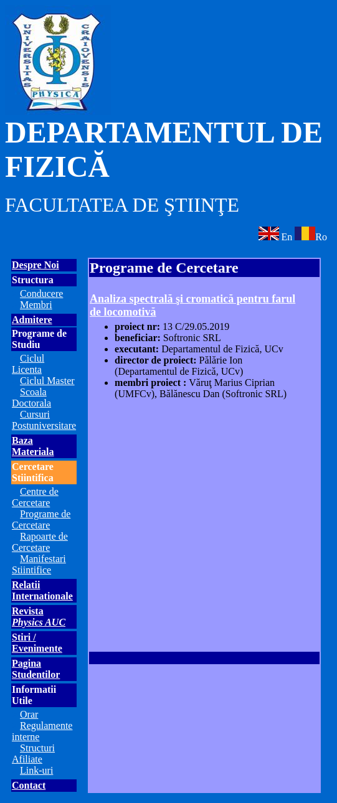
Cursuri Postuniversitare (44, 420)
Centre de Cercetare (35, 497)
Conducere (41, 293)
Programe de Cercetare (41, 519)
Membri (36, 304)
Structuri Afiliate (33, 753)
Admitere (32, 319)
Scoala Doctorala (31, 397)
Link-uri (36, 770)
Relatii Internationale (42, 590)
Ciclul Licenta (28, 364)
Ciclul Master (47, 380)
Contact (28, 785)
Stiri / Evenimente (37, 643)
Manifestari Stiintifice (39, 564)
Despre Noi (35, 265)
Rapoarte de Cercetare (40, 542)
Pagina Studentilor (36, 669)
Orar (29, 714)
